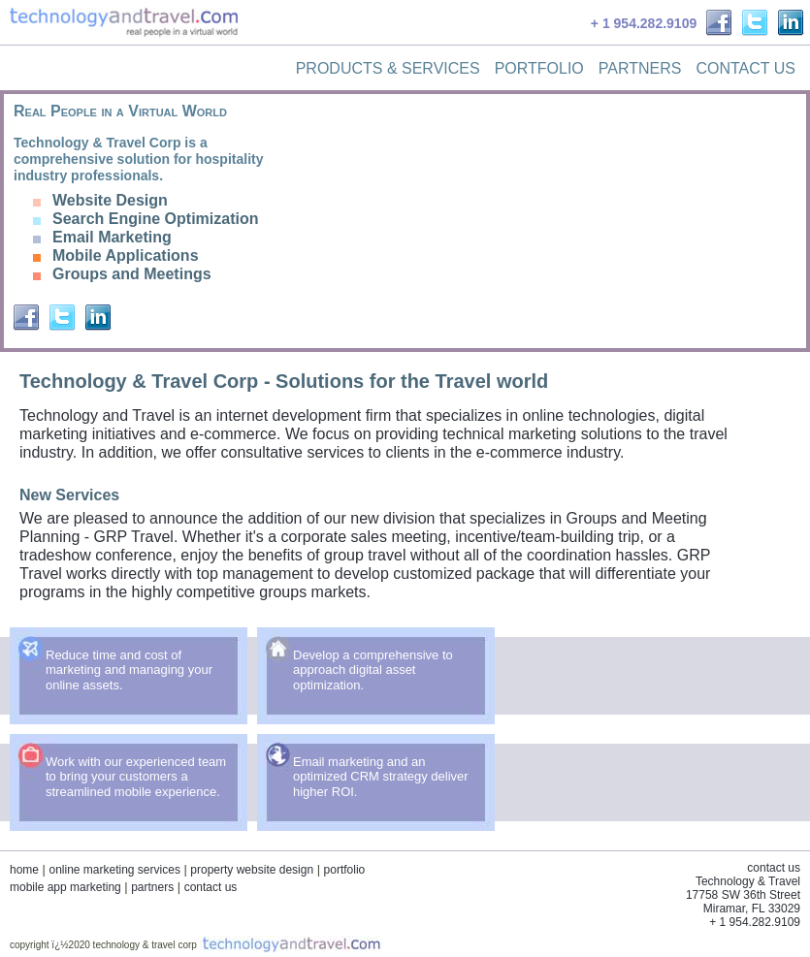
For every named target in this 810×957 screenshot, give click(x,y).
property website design (251, 870)
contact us (211, 887)
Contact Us (745, 68)
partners (152, 887)
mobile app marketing (65, 887)
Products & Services (388, 68)
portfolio (345, 870)
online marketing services (114, 870)
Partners (640, 68)
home (24, 870)
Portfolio (539, 68)
